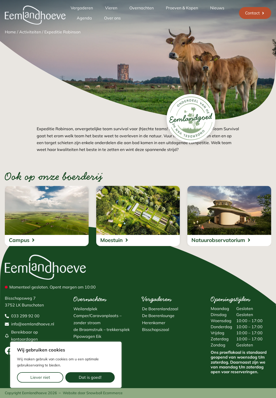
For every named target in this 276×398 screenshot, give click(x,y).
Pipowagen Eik (87, 336)
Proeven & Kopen (182, 7)
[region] (66, 365)
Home (10, 31)
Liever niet (40, 377)
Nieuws (217, 7)
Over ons (112, 17)
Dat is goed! (90, 377)
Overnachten (141, 7)
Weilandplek (85, 308)
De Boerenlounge (158, 315)
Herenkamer (153, 322)
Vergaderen (82, 7)
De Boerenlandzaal (160, 308)
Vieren (111, 7)
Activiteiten (30, 31)
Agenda (84, 17)
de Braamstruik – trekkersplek (101, 329)
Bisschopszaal (155, 329)
